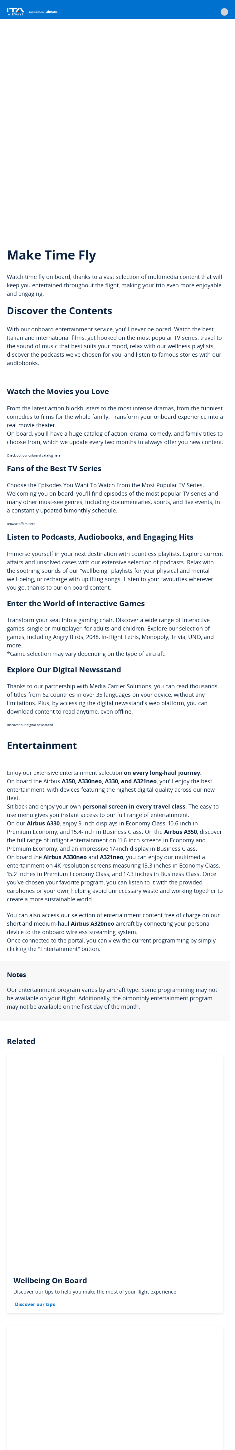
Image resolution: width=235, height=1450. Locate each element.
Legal (15, 1374)
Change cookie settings (71, 1387)
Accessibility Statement (59, 1400)
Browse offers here (21, 310)
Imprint (17, 1400)
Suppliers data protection (172, 1387)
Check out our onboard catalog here (34, 242)
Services (43, 1374)
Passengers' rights (82, 1374)
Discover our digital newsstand (30, 511)
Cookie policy (23, 1387)
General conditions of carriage (142, 1374)
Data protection (120, 1387)
